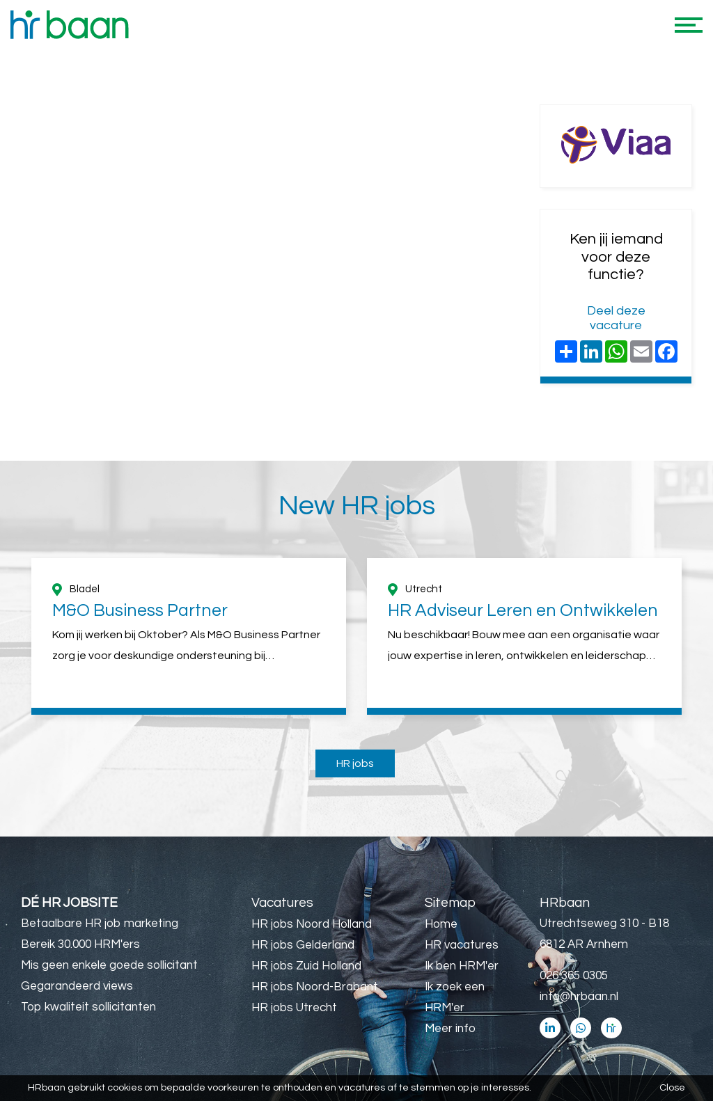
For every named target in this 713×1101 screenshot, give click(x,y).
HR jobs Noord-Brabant (314, 987)
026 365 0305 (574, 975)
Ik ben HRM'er (462, 966)
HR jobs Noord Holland (311, 924)
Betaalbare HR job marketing (99, 923)
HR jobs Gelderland (302, 945)
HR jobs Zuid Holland (306, 966)
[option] (188, 636)
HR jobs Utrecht (294, 1007)
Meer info (450, 1028)
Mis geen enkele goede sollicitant (109, 965)
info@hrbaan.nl (579, 996)
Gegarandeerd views (77, 986)
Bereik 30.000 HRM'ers (80, 944)
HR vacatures (462, 945)
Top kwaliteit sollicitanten (88, 1007)
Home (441, 924)
